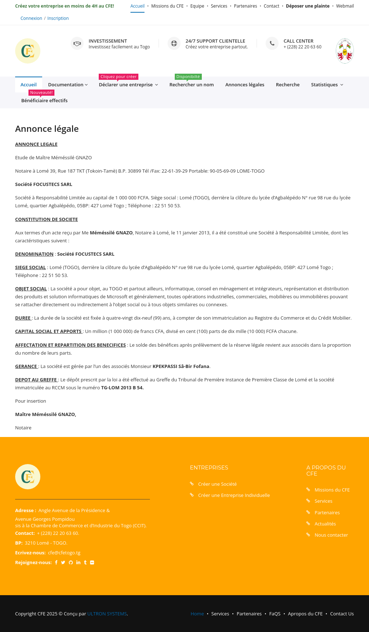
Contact (271, 6)
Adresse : (25, 510)
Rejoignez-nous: (33, 562)
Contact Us (342, 613)
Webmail (345, 6)
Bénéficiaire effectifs (44, 98)
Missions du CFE (167, 6)
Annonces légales (244, 84)
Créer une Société (217, 484)
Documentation (68, 84)
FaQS (274, 613)
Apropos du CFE (305, 613)
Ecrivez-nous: (30, 552)
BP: (19, 543)
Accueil (137, 6)
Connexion (31, 18)
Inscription (58, 18)
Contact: (25, 533)
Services (219, 6)
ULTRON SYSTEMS (106, 613)
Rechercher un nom (191, 82)
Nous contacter (331, 535)
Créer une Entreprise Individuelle (234, 495)
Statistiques (327, 84)
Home (197, 613)
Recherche (288, 84)
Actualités (325, 523)
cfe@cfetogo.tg (64, 552)
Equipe (197, 6)
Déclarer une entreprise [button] (128, 82)
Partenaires (245, 6)
